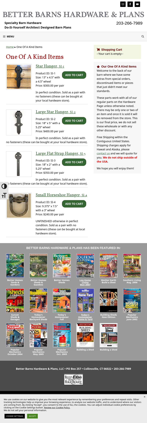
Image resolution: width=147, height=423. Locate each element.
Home (10, 47)
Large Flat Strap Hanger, (60, 154)
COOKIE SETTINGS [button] (14, 416)
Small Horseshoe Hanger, (61, 195)
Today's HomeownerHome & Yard (85, 317)
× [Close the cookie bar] (144, 396)
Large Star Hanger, (56, 112)
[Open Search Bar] (142, 36)
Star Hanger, (50, 66)
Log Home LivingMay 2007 (85, 282)
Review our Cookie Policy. (57, 407)
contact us (103, 153)
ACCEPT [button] (32, 416)
